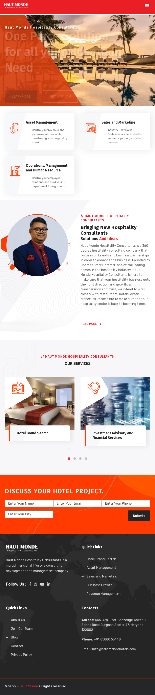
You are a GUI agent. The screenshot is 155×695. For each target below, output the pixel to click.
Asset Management (101, 568)
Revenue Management (104, 594)
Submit (139, 516)
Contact (17, 646)
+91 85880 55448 (107, 639)
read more (91, 324)
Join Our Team (22, 629)
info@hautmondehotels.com (114, 649)
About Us (18, 620)
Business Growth (99, 585)
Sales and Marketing (102, 576)
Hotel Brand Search (101, 559)
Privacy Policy (21, 655)
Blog (14, 637)
